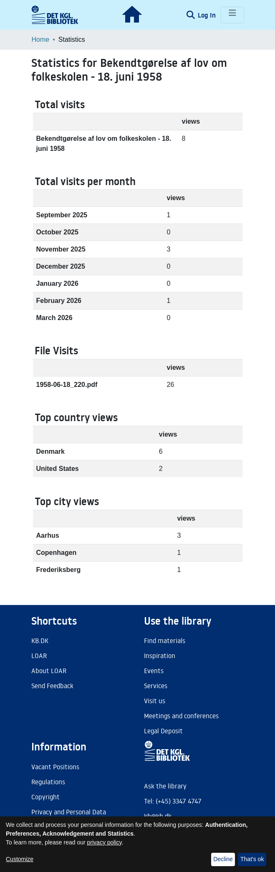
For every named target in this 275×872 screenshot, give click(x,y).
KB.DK (39, 640)
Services (155, 685)
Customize (19, 859)
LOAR (39, 655)
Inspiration (159, 655)
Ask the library (165, 786)
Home (41, 39)
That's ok (252, 859)
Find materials (164, 640)
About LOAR (48, 670)
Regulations (48, 782)
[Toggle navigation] (232, 15)
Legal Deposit (163, 731)
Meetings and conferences (181, 716)
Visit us (154, 701)
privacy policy (104, 842)
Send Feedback (52, 685)
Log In (207, 15)
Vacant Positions (55, 767)
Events (154, 670)
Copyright (45, 797)
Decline (223, 859)
